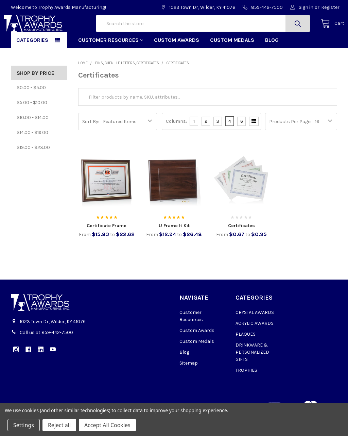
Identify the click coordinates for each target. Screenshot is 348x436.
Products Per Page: (290, 143)
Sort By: (90, 143)
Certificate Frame (106, 247)
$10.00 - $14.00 (33, 139)
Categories (32, 61)
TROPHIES (246, 392)
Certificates (241, 247)
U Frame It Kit (174, 247)
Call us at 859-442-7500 (46, 354)
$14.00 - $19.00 (32, 154)
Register (330, 7)
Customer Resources (110, 61)
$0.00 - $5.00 (31, 109)
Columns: (176, 143)
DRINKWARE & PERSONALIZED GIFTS (252, 374)
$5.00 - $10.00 (32, 124)
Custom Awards (176, 61)
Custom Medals (232, 61)
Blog (272, 61)
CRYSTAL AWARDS (255, 334)
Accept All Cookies (107, 425)
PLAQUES (246, 355)
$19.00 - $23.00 (33, 169)
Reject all (59, 425)
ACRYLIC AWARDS (255, 345)
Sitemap (188, 384)
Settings (23, 425)
